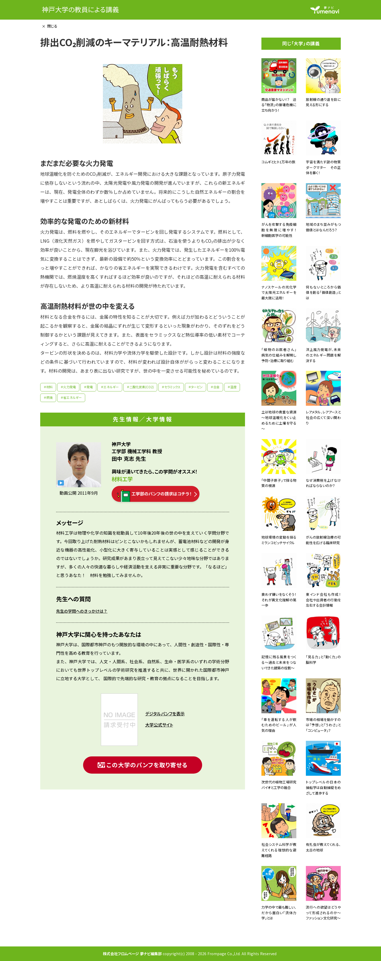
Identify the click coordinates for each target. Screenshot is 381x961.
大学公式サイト (159, 725)
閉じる (52, 26)
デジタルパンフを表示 (165, 714)
